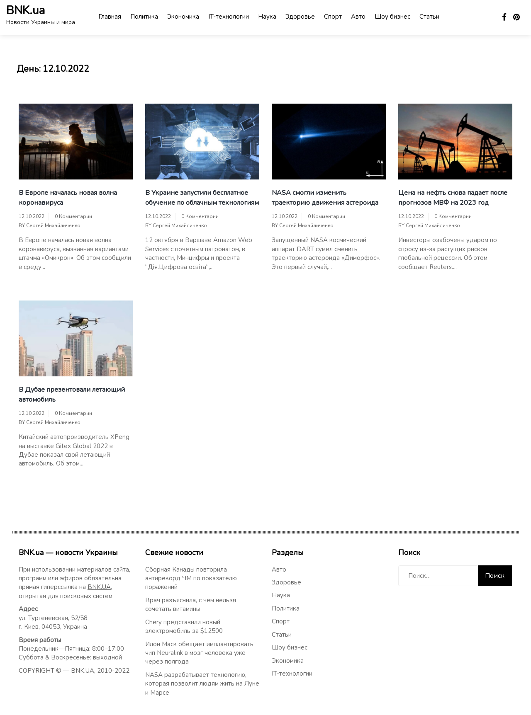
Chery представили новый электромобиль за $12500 (184, 626)
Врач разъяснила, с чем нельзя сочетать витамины (190, 604)
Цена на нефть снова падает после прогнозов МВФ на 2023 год (452, 197)
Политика (144, 16)
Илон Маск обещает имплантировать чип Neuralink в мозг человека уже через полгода (199, 653)
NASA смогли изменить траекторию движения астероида (325, 197)
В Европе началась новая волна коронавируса (68, 197)
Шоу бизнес (392, 16)
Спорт (333, 16)
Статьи (429, 16)
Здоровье (300, 16)
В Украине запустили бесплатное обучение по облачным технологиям (202, 197)
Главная (109, 16)
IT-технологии (228, 16)
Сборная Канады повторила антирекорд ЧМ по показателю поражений (191, 578)
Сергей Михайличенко (53, 225)
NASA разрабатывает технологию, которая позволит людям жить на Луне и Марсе (202, 684)
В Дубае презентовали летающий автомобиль (72, 394)
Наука (267, 16)
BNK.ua (25, 10)
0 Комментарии (73, 216)
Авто (358, 16)
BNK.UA (99, 587)
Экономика (183, 16)
